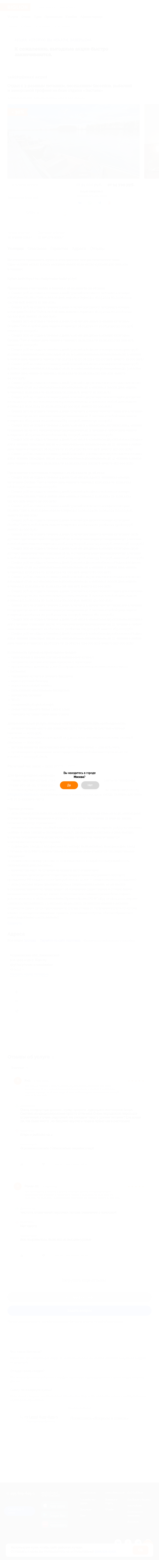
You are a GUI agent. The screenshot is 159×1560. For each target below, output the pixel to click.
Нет (90, 785)
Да (69, 785)
